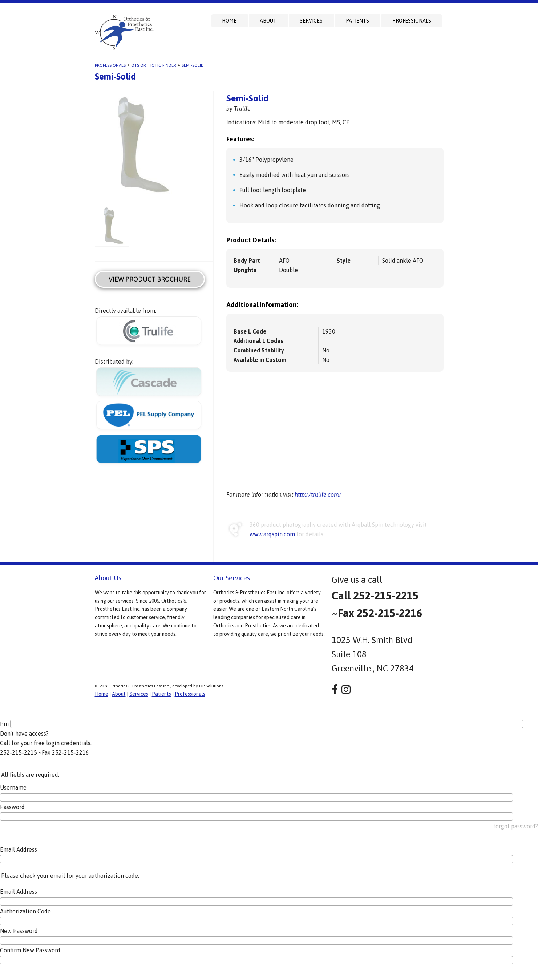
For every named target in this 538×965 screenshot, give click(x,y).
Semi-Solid (193, 65)
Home (229, 21)
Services (311, 21)
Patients (357, 21)
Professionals (411, 21)
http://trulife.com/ (318, 494)
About (268, 21)
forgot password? (515, 826)
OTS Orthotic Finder (153, 65)
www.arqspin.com (272, 534)
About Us (108, 578)
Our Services (231, 578)
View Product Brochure (150, 279)
